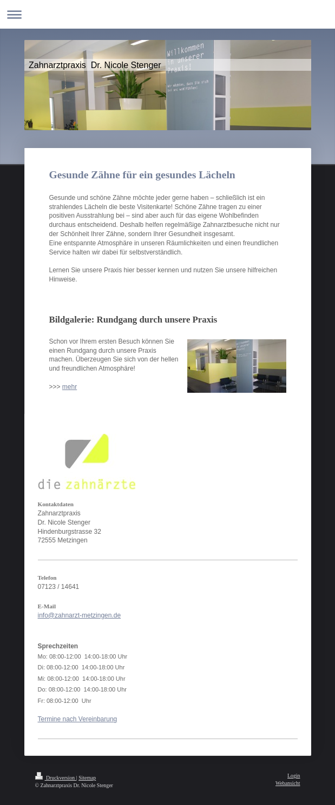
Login (293, 776)
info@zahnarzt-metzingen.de (79, 615)
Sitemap (87, 778)
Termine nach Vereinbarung (77, 719)
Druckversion (55, 778)
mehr (69, 387)
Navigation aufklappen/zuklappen (167, 14)
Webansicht (287, 783)
